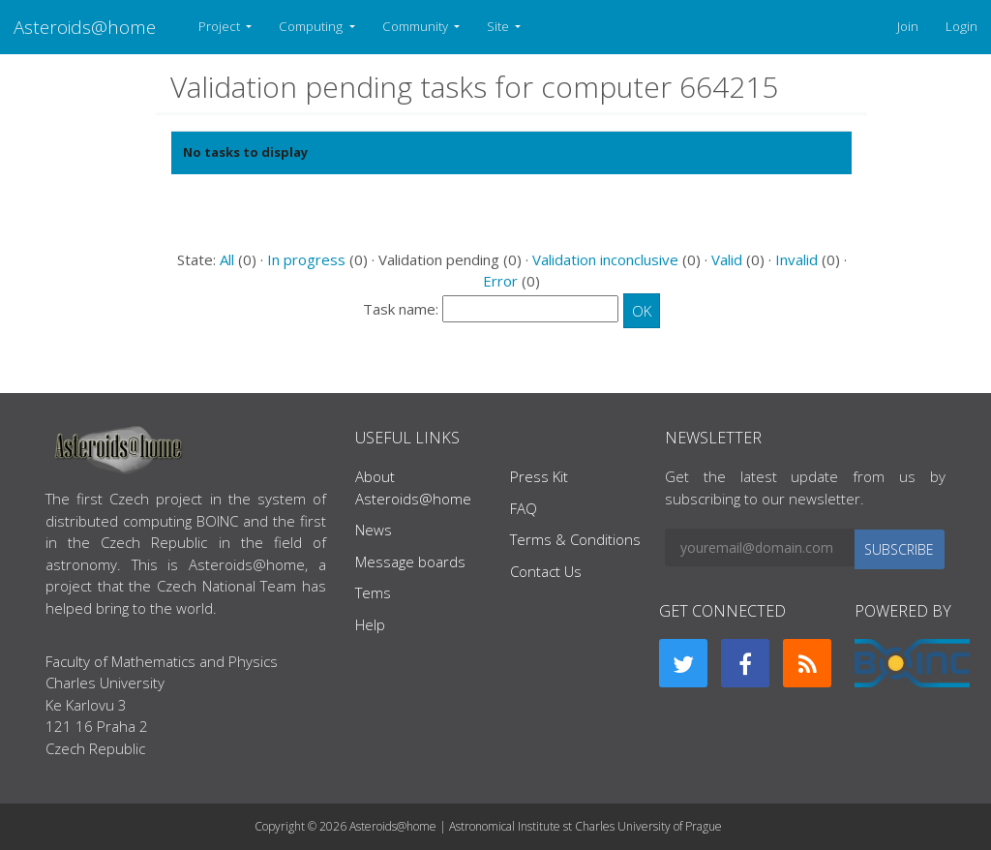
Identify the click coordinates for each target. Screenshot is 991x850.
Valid (726, 259)
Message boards (410, 561)
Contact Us (546, 571)
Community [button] (416, 26)
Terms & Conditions (575, 539)
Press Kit (539, 476)
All (227, 259)
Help (370, 624)
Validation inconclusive (605, 259)
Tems (373, 592)
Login (961, 26)
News (373, 529)
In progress (306, 259)
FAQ (523, 508)
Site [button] (499, 26)
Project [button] (220, 26)
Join (907, 26)
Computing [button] (312, 26)
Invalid (796, 259)
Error (500, 280)
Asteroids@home (85, 27)
